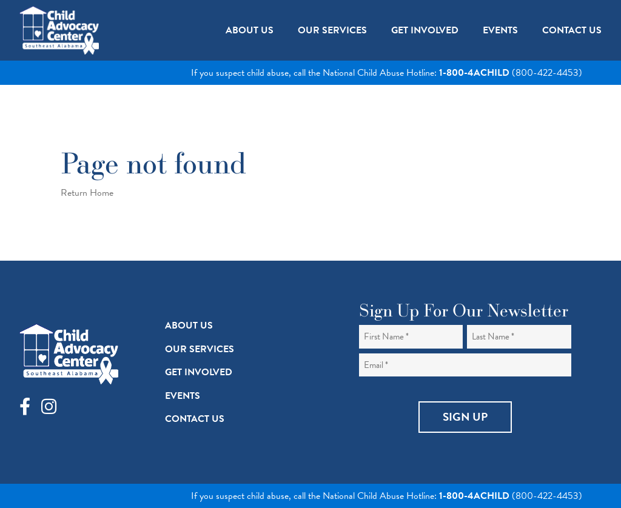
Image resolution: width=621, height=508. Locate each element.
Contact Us (194, 419)
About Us (189, 325)
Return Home (87, 192)
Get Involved (198, 372)
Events (182, 396)
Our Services (199, 349)
